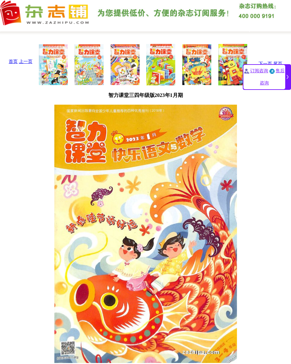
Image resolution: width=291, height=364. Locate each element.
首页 (13, 61)
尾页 (277, 63)
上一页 (25, 61)
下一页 (265, 63)
